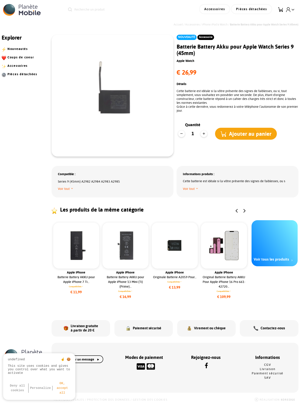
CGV (267, 362)
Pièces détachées (253, 9)
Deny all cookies (17, 388)
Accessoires (219, 9)
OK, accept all (62, 388)
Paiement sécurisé (267, 371)
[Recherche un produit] (121, 9)
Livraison (267, 366)
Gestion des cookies (150, 397)
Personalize (40, 388)
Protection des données (108, 397)
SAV (267, 375)
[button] (247, 133)
